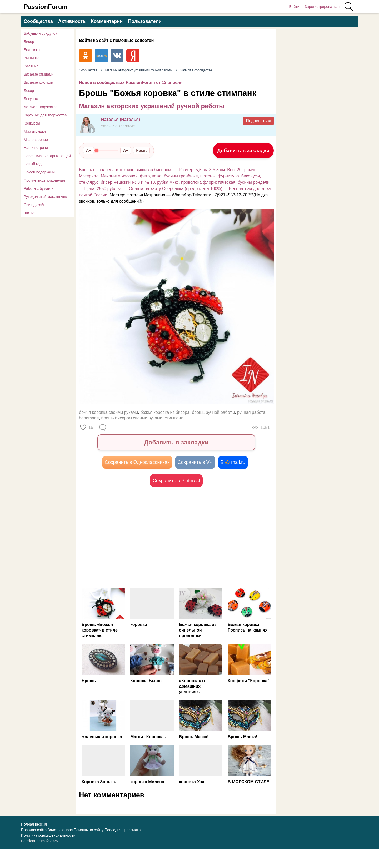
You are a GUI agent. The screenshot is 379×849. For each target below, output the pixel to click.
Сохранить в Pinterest (176, 480)
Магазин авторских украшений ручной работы (152, 106)
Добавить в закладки (243, 150)
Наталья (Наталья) (120, 119)
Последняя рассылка (122, 830)
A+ (125, 150)
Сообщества (38, 21)
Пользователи (145, 21)
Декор (29, 90)
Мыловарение (36, 139)
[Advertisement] (127, 537)
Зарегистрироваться (322, 6)
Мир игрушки (35, 131)
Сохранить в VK (195, 462)
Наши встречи (36, 148)
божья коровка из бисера (165, 412)
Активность (72, 21)
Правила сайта (34, 830)
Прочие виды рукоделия (44, 180)
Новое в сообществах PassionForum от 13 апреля (131, 82)
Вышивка (31, 58)
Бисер (29, 41)
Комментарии (107, 21)
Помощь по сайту (88, 830)
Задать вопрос (60, 830)
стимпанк (174, 418)
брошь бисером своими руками (131, 418)
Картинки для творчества (45, 115)
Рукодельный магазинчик (45, 197)
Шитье (29, 213)
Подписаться (258, 120)
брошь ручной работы (213, 412)
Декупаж (31, 99)
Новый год (33, 164)
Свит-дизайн (34, 205)
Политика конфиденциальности (48, 835)
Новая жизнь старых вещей (47, 156)
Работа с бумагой (38, 188)
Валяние (31, 66)
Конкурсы (32, 123)
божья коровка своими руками (108, 412)
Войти (294, 6)
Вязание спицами (39, 74)
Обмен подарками (39, 172)
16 (90, 427)
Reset (141, 150)
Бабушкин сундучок (40, 33)
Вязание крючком (38, 82)
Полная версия (34, 824)
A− (88, 150)
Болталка (32, 50)
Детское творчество (40, 107)
